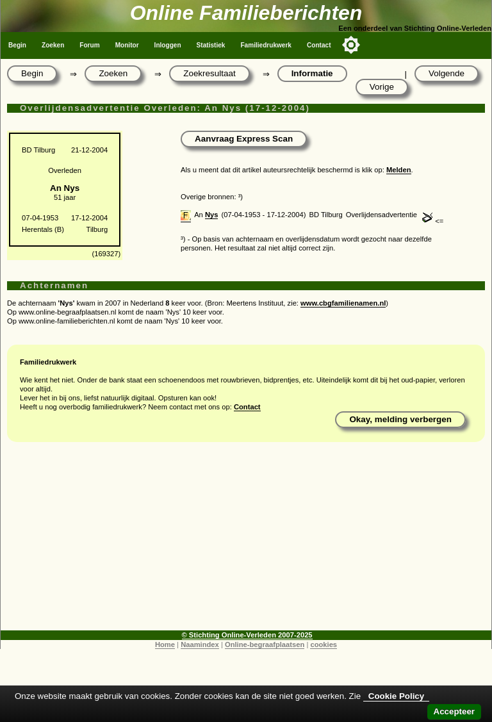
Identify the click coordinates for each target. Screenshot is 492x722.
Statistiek (211, 45)
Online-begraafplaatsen (264, 644)
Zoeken (53, 45)
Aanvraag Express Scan (244, 139)
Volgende (446, 73)
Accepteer (454, 711)
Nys (211, 214)
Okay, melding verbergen (400, 419)
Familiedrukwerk (265, 45)
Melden (398, 170)
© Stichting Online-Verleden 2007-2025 (247, 635)
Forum (89, 45)
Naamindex (200, 644)
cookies (323, 644)
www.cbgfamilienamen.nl (343, 303)
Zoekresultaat (209, 73)
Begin (17, 45)
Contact (319, 45)
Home (165, 644)
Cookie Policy (396, 696)
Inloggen (167, 45)
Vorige (382, 87)
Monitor (127, 45)
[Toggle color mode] (351, 45)
